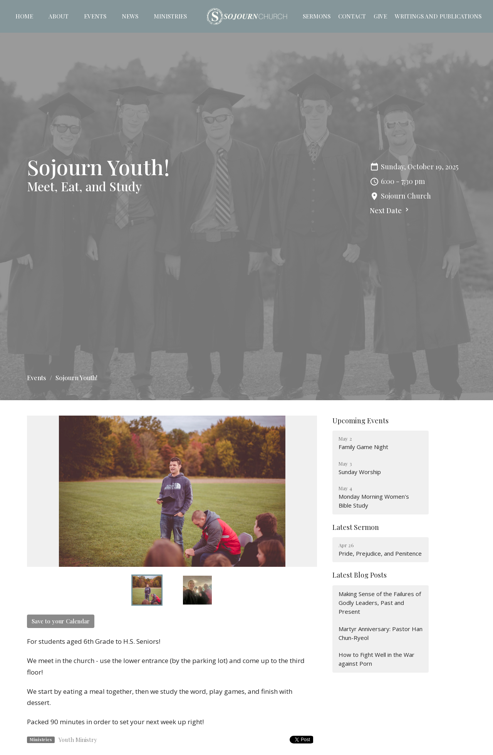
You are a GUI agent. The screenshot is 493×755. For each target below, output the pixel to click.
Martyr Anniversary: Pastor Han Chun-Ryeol (381, 633)
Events (95, 16)
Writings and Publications (438, 16)
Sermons (316, 16)
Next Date (390, 210)
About (59, 16)
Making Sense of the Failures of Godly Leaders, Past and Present (380, 603)
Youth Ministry (78, 739)
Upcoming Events (360, 420)
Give (380, 16)
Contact (352, 16)
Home (24, 16)
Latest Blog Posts (359, 575)
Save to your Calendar (61, 621)
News (130, 16)
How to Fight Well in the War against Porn (376, 659)
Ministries (170, 16)
